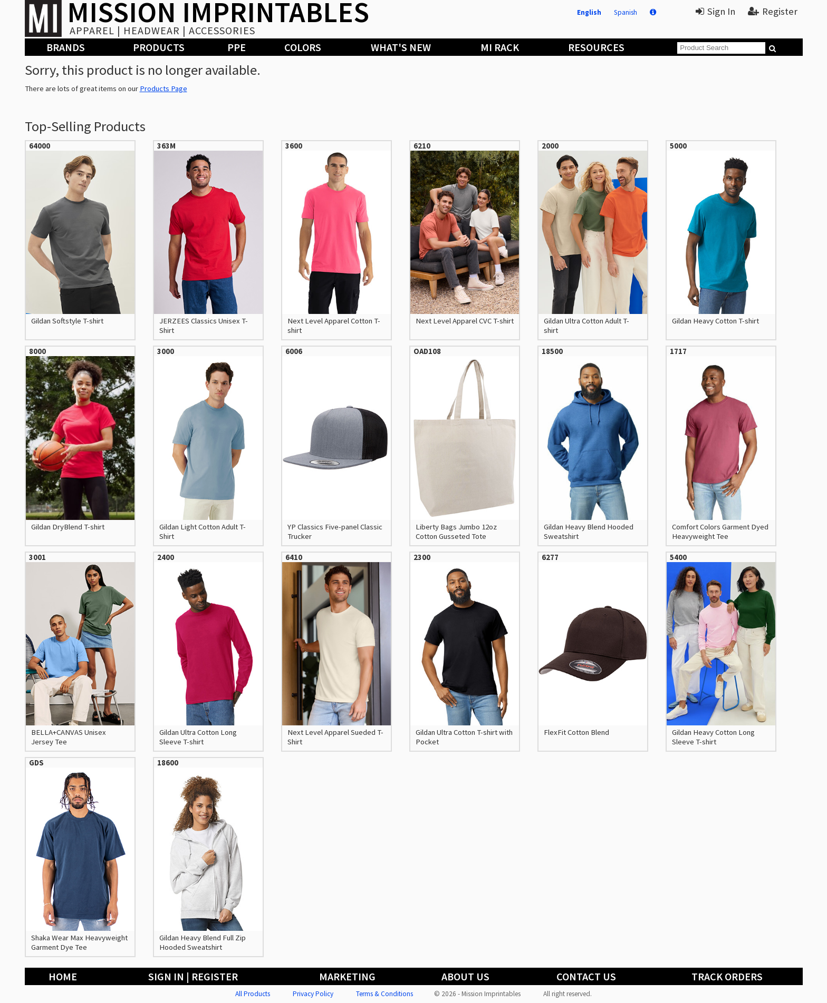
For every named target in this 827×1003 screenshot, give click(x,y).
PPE (236, 47)
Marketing (347, 976)
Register (772, 11)
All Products (252, 993)
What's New (401, 47)
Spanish (625, 12)
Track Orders (727, 976)
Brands (65, 47)
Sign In (715, 11)
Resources (596, 47)
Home (63, 976)
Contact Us (586, 976)
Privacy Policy (313, 993)
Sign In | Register (193, 976)
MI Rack (499, 47)
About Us (465, 976)
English (589, 12)
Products (159, 47)
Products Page (163, 88)
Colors (302, 47)
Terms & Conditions (384, 993)
